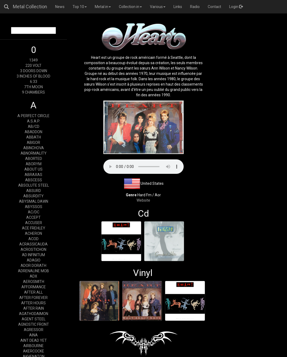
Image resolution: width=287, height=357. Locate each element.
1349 (33, 60)
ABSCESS (33, 180)
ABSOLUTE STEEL (33, 185)
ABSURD (33, 191)
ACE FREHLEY (33, 228)
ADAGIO (33, 260)
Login (236, 7)
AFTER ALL (33, 292)
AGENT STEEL (34, 319)
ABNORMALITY (34, 153)
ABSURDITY (33, 196)
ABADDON (33, 132)
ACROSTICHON (33, 249)
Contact (214, 7)
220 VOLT (33, 65)
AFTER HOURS (33, 303)
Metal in (103, 7)
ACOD (33, 239)
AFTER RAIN (33, 308)
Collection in (130, 7)
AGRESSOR (33, 330)
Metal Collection (30, 6)
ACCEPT (33, 217)
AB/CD (33, 126)
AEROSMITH (33, 281)
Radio (195, 7)
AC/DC (33, 212)
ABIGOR (33, 142)
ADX (33, 276)
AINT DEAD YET (33, 340)
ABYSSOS (33, 207)
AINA (33, 335)
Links (177, 7)
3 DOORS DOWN (33, 71)
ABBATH (33, 137)
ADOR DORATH (33, 265)
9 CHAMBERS (33, 92)
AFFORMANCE (33, 287)
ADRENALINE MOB (33, 271)
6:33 (33, 81)
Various (157, 7)
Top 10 (80, 7)
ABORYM (33, 164)
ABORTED (33, 158)
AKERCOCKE (33, 351)
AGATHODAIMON (33, 314)
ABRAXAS (33, 174)
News (60, 7)
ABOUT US (33, 169)
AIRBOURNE (33, 346)
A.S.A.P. (33, 121)
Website (143, 200)
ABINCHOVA (33, 148)
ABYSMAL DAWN (33, 201)
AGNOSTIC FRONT (33, 324)
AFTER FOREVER (33, 297)
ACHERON (33, 233)
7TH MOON (33, 87)
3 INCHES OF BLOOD (33, 76)
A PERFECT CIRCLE (33, 116)
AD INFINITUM (33, 255)
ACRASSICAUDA (33, 244)
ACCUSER (33, 223)
